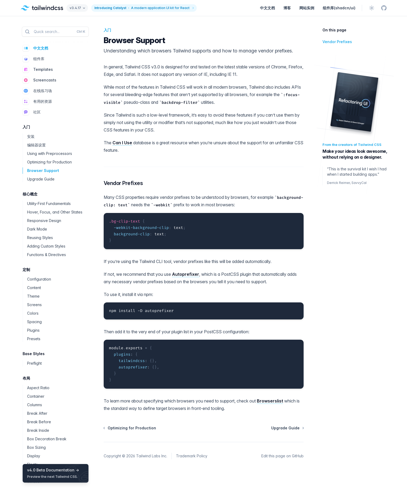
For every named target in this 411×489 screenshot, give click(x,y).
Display (33, 456)
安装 (31, 136)
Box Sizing (36, 447)
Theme (33, 296)
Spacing (34, 321)
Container (35, 396)
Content (34, 287)
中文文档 (267, 8)
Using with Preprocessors (49, 153)
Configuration (39, 279)
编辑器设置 (36, 145)
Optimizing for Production (49, 162)
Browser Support (43, 170)
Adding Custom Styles (46, 246)
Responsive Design (44, 220)
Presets (33, 338)
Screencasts (39, 80)
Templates (38, 69)
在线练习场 (37, 91)
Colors (33, 313)
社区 (32, 112)
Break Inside (38, 430)
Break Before (39, 422)
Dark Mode (37, 229)
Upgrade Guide (40, 179)
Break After (37, 413)
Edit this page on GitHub (282, 456)
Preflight (34, 363)
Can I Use (122, 142)
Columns (34, 404)
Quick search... (54, 31)
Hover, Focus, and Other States (54, 212)
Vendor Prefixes (122, 183)
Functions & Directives (46, 254)
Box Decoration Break (46, 439)
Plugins (33, 330)
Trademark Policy (191, 456)
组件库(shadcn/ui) (339, 8)
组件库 (33, 59)
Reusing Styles (40, 237)
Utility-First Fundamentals (49, 203)
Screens (34, 304)
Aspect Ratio (38, 387)
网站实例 (306, 8)
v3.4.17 (77, 8)
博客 (287, 8)
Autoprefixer (185, 274)
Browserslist (270, 401)
